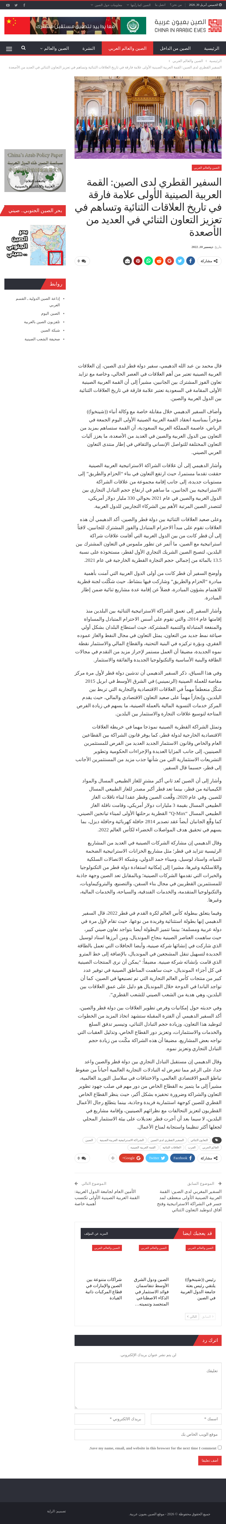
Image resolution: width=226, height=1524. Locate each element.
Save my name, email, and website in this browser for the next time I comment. (152, 1447)
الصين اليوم (50, 313)
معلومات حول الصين (108, 5)
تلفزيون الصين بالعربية (42, 322)
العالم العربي (210, 1146)
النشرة (88, 48)
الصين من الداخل (175, 48)
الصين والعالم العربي (127, 48)
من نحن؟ (176, 4)
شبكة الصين (50, 330)
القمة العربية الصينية (143, 1146)
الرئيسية (211, 48)
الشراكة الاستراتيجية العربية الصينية (122, 1139)
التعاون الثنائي (199, 1139)
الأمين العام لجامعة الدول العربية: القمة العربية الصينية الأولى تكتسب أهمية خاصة (107, 1196)
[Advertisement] (148, 311)
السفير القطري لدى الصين (167, 1139)
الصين (89, 1139)
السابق (207, 1315)
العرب (192, 1146)
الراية (51, 1510)
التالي (192, 1315)
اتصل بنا (160, 4)
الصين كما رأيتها (141, 5)
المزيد (63, 48)
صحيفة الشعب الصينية (42, 339)
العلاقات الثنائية (172, 1146)
